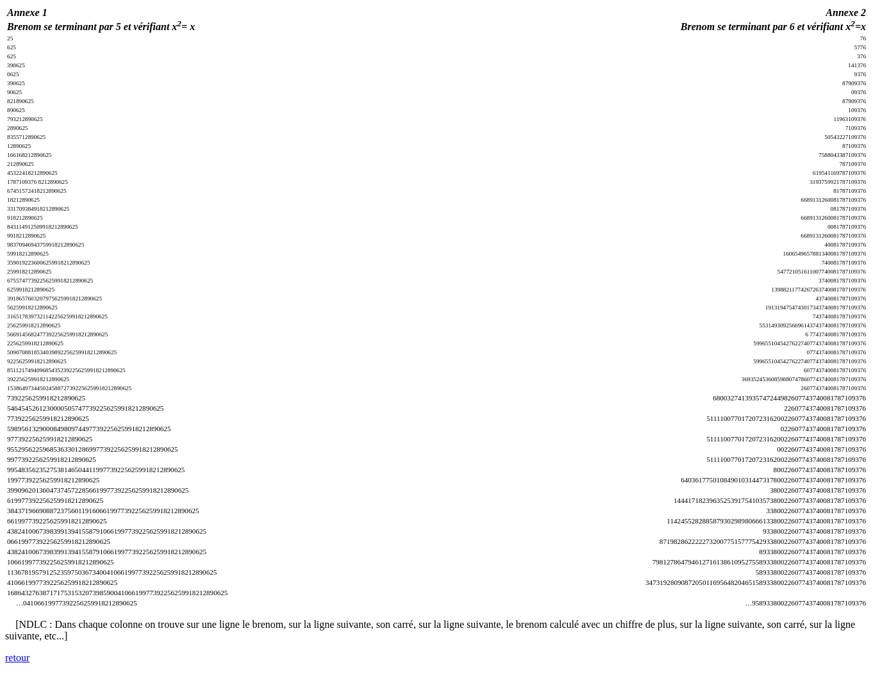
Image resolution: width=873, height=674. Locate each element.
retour (17, 657)
